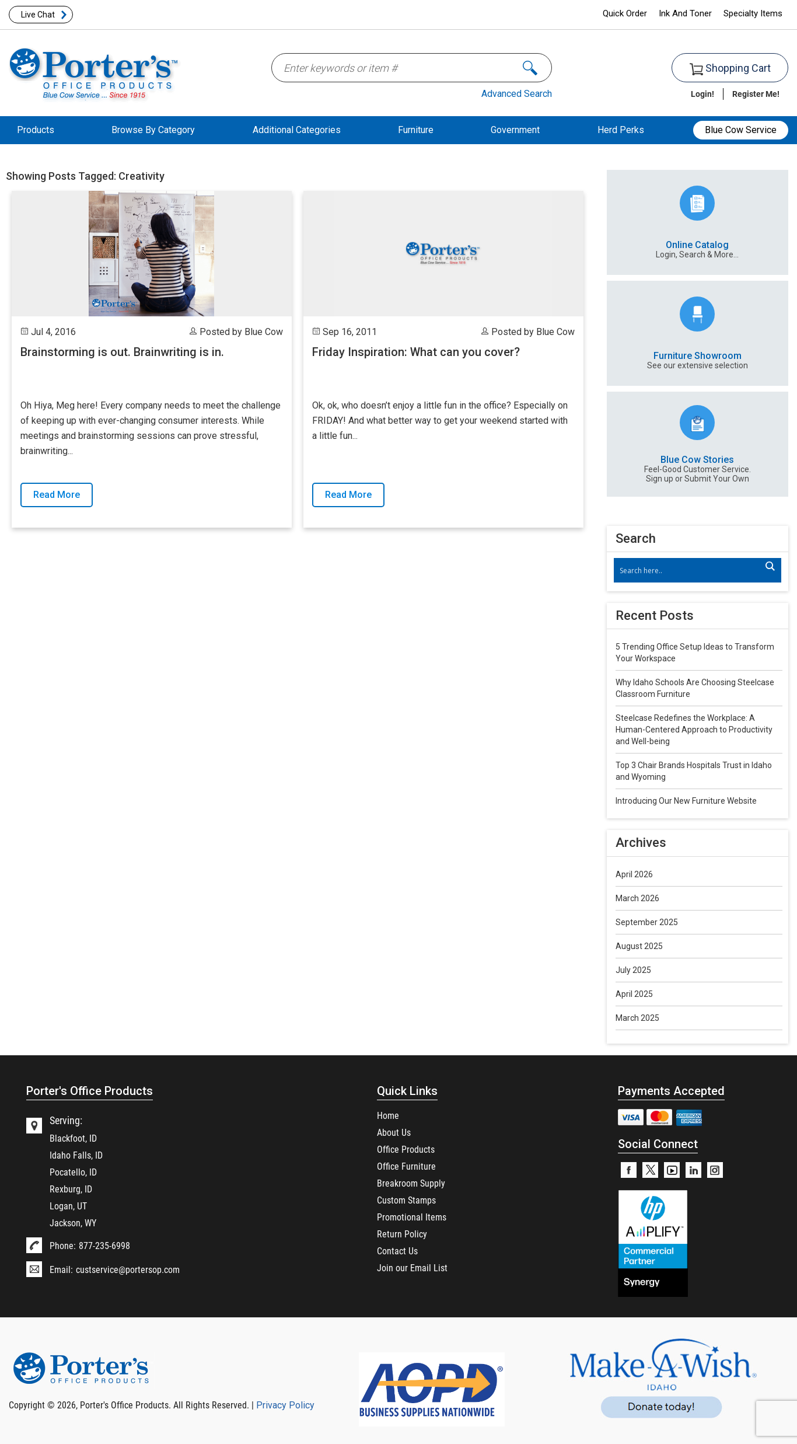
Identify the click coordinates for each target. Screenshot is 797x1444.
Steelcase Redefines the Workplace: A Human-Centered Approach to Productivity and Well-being (694, 729)
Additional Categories (297, 129)
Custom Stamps (406, 1200)
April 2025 (634, 994)
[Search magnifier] (769, 566)
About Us (394, 1132)
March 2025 (637, 1018)
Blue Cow (263, 331)
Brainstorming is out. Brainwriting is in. (122, 352)
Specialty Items (752, 13)
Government (515, 129)
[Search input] (692, 570)
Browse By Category (153, 129)
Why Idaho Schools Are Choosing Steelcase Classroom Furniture (695, 688)
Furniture (416, 129)
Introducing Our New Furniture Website (686, 800)
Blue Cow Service (741, 129)
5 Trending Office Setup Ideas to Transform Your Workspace (695, 652)
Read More (56, 494)
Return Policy (402, 1233)
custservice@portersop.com (128, 1269)
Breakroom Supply (411, 1183)
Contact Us (397, 1250)
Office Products (406, 1149)
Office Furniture (406, 1166)
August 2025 (639, 946)
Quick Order (625, 13)
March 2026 (637, 898)
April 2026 (634, 874)
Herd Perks (620, 129)
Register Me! (755, 93)
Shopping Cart (730, 68)
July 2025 (633, 970)
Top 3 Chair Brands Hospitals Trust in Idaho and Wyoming (694, 771)
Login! (702, 93)
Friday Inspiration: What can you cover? (416, 352)
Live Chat (38, 14)
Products (35, 129)
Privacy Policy (285, 1405)
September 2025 (647, 922)
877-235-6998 (104, 1245)
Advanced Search (516, 93)
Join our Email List (412, 1267)
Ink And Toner (685, 13)
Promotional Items (411, 1217)
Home (388, 1115)
